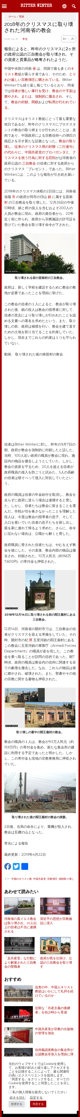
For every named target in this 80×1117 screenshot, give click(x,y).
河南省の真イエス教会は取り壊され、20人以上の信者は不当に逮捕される (20, 925)
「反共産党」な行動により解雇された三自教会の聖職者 (20, 962)
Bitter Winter (36, 6)
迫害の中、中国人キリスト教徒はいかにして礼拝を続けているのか (54, 991)
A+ (65, 39)
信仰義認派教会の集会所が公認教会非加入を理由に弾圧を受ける (54, 1054)
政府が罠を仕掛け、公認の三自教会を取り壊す (56, 962)
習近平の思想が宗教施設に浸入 (56, 921)
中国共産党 (39, 878)
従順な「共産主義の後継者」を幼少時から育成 (52, 1010)
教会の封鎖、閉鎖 (24, 102)
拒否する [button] (16, 1104)
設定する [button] (36, 1097)
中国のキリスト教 (21, 878)
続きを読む (18, 1097)
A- (72, 39)
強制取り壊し (66, 878)
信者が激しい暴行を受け (30, 91)
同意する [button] (38, 1104)
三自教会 (29, 163)
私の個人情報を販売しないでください (39, 1092)
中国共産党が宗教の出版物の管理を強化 (54, 1031)
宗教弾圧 (52, 878)
